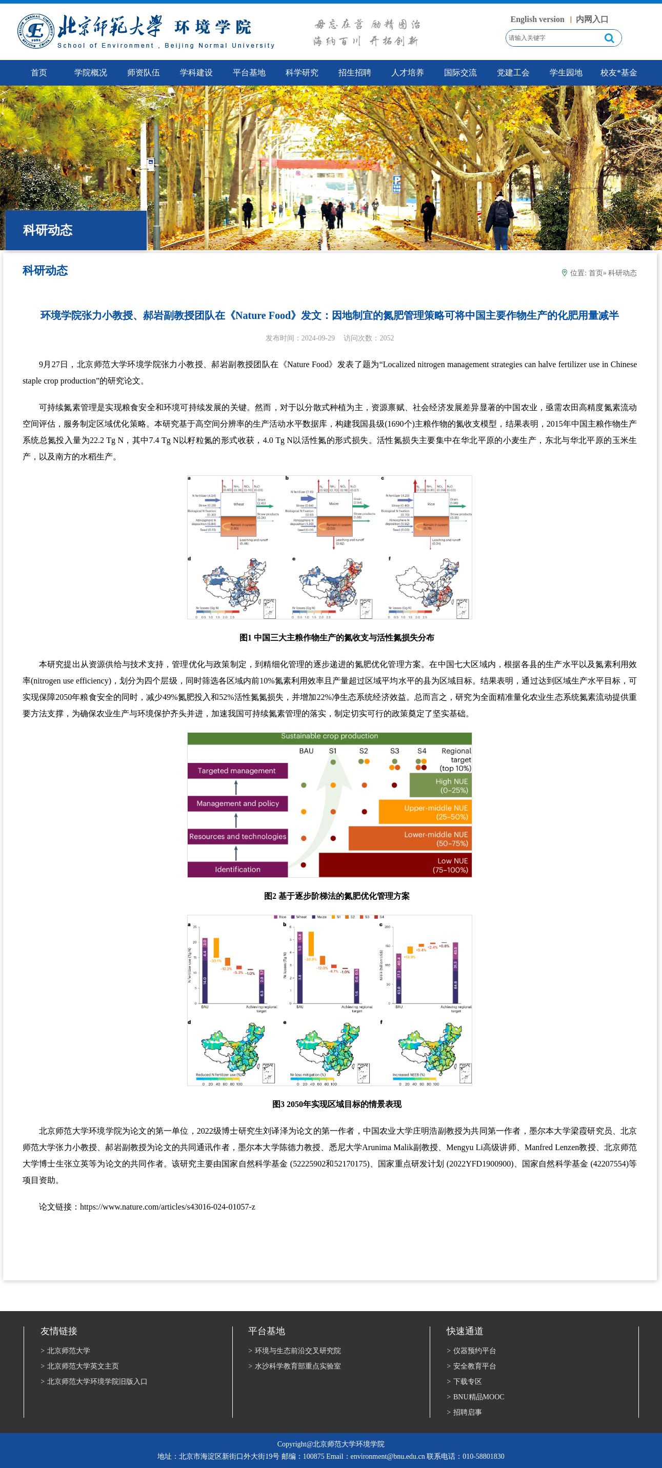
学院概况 (90, 72)
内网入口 (592, 19)
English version (538, 19)
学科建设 (196, 72)
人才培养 (407, 72)
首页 (596, 273)
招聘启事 (464, 1412)
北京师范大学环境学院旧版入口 (94, 1381)
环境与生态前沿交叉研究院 (294, 1351)
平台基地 (249, 72)
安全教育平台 (471, 1366)
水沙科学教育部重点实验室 (294, 1366)
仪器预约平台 (471, 1351)
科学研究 (302, 72)
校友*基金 (618, 72)
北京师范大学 (65, 1351)
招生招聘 (354, 72)
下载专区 (464, 1381)
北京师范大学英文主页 (80, 1366)
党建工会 (513, 72)
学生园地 (566, 72)
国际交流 (460, 72)
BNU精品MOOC (475, 1397)
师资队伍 (143, 72)
